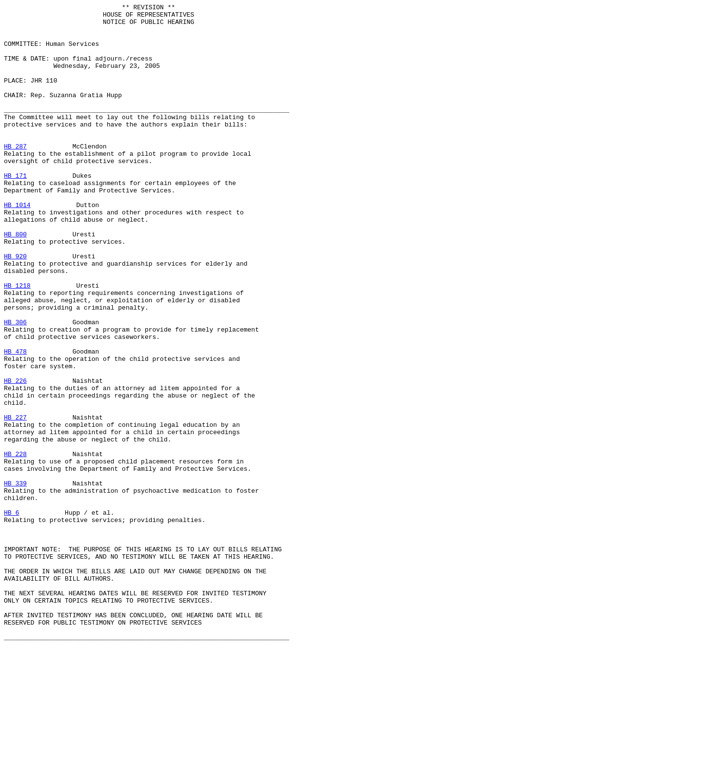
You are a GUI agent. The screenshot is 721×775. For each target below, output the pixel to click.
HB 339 (15, 579)
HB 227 (15, 500)
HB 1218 (17, 342)
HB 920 (15, 307)
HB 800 (15, 280)
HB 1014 (17, 245)
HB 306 (15, 386)
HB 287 (15, 175)
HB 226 (15, 456)
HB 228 (15, 544)
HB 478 (15, 421)
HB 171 (15, 210)
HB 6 (11, 614)
